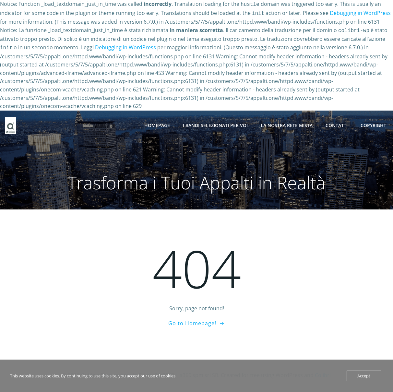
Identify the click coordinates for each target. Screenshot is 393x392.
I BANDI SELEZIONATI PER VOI (215, 123)
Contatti (337, 123)
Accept (363, 376)
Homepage (157, 123)
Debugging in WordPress (360, 12)
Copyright (374, 123)
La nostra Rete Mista (287, 123)
